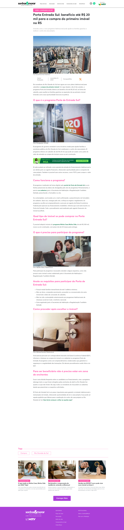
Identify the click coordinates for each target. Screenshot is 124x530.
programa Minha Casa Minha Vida (64, 224)
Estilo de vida (60, 3)
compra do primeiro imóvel (50, 87)
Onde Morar (82, 3)
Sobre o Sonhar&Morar (84, 513)
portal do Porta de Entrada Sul (74, 185)
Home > (37, 10)
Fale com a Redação (83, 516)
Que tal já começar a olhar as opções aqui (57, 400)
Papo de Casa (43, 3)
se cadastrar (42, 190)
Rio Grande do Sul (42, 453)
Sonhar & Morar (27, 2)
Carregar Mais (62, 498)
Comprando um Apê (71, 3)
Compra (24, 453)
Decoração (52, 3)
